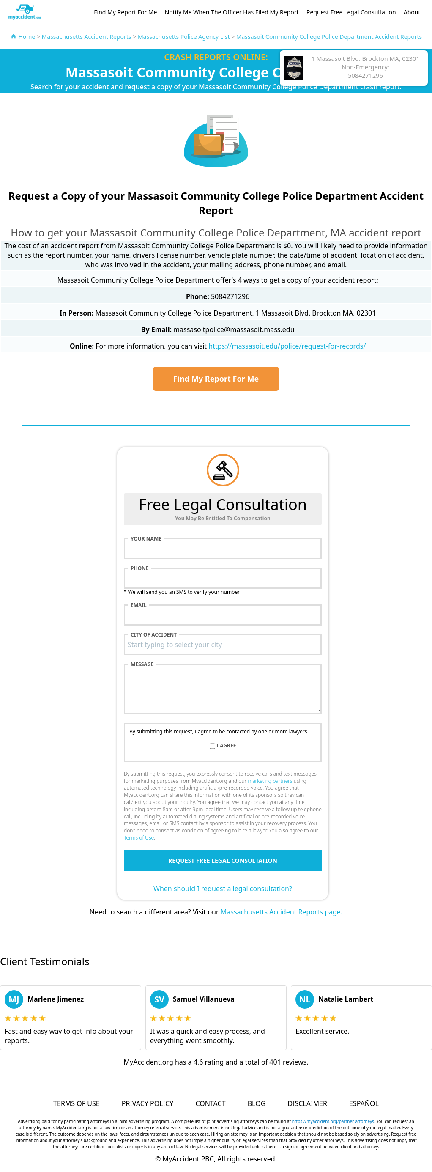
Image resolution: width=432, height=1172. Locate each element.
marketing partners (270, 781)
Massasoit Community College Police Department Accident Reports (329, 37)
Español (364, 1103)
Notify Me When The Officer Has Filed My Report (232, 12)
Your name (146, 538)
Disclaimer (307, 1103)
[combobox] (223, 644)
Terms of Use (139, 837)
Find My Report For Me (125, 12)
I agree (226, 745)
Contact (210, 1103)
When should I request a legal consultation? (222, 888)
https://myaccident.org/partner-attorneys (333, 1121)
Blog (257, 1103)
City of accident (154, 634)
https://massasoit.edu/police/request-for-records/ (287, 346)
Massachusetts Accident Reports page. (281, 912)
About (412, 12)
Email (139, 605)
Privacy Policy (147, 1103)
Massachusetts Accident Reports (86, 37)
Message (142, 664)
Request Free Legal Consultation (351, 12)
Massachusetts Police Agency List (184, 37)
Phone (140, 568)
